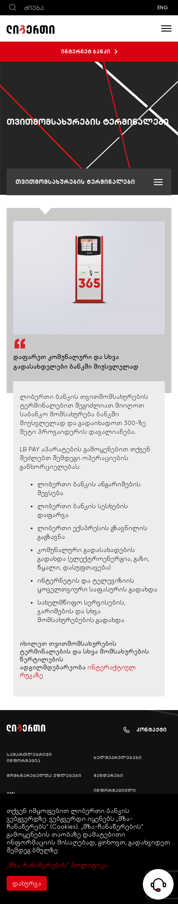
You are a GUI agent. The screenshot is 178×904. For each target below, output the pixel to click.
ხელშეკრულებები (118, 757)
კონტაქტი (145, 730)
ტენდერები (108, 775)
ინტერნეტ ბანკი (89, 52)
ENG (162, 7)
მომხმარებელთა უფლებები (44, 775)
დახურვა (26, 883)
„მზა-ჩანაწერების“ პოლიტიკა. (58, 865)
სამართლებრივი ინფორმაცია (29, 757)
